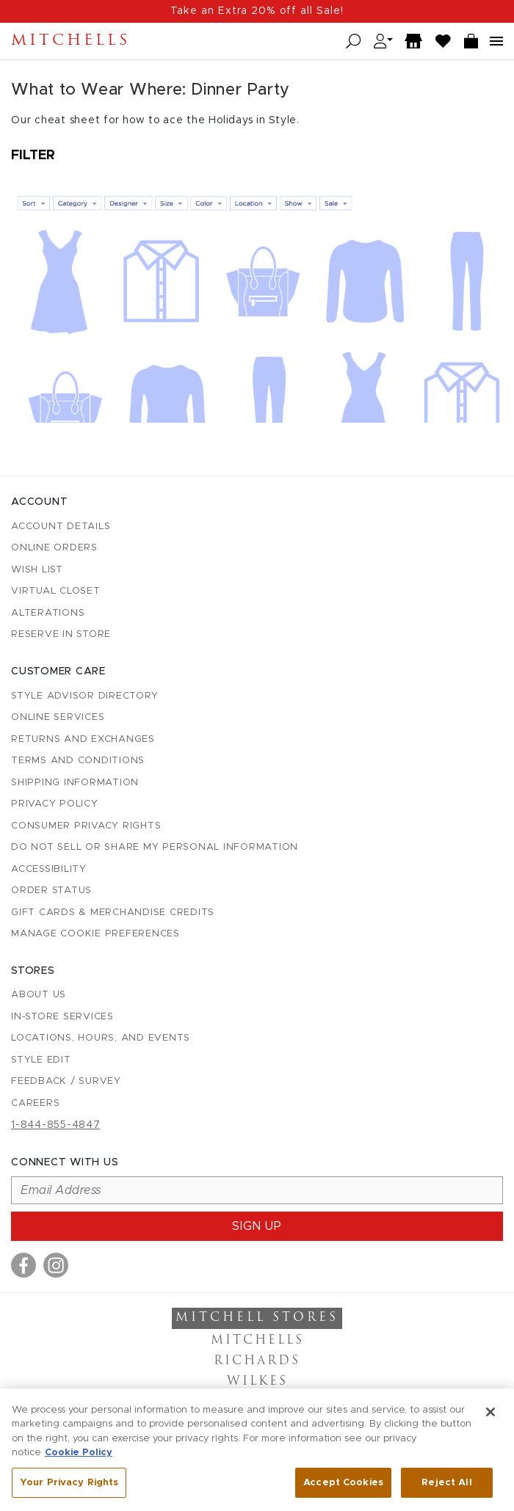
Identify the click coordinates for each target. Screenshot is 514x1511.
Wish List (37, 570)
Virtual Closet (56, 591)
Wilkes (257, 1382)
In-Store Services (62, 1017)
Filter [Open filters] (33, 155)
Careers (35, 1103)
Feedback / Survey (66, 1081)
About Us (38, 995)
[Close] (490, 1415)
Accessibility (49, 869)
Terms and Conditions (78, 760)
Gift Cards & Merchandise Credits (112, 912)
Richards (257, 1361)
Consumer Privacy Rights (86, 826)
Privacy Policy (54, 804)
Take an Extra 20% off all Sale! (257, 11)
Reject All (446, 1487)
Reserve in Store (61, 634)
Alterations (47, 613)
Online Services (57, 717)
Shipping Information (75, 782)
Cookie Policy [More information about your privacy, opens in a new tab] (78, 1457)
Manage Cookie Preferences (95, 934)
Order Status (51, 890)
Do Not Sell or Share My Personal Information (154, 847)
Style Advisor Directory (84, 696)
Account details (60, 526)
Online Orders (54, 548)
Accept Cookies (343, 1487)
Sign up (257, 1226)
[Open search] (353, 41)
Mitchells (70, 41)
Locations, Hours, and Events (100, 1038)
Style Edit (41, 1060)
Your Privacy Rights (69, 1487)
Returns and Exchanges (83, 739)
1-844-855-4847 (56, 1125)
